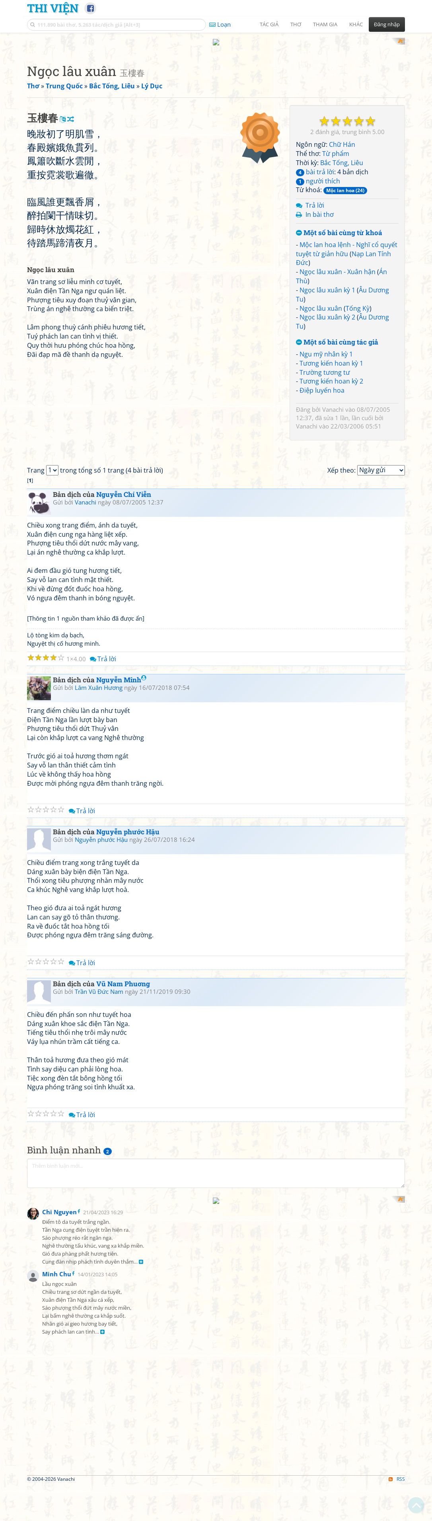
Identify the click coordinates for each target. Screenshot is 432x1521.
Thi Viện (52, 8)
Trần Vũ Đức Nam (99, 1141)
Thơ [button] (295, 24)
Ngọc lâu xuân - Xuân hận (338, 271)
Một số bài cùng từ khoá (339, 233)
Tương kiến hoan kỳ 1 (331, 363)
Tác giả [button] (269, 24)
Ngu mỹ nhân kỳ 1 (326, 354)
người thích (318, 181)
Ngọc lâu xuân (321, 308)
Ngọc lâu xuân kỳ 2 (327, 317)
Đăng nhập (387, 24)
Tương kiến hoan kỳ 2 (331, 381)
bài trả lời (315, 171)
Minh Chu (56, 1423)
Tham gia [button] (325, 24)
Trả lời (315, 205)
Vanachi (333, 409)
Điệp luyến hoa (322, 390)
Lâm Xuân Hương (99, 837)
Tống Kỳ (358, 308)
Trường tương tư (325, 372)
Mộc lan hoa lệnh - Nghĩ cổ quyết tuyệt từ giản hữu (346, 249)
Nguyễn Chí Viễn (123, 643)
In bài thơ (320, 214)
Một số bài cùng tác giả (337, 342)
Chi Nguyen (59, 1361)
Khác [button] (356, 24)
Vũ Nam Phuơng (123, 1132)
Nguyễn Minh (121, 829)
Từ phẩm (335, 153)
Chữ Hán (342, 144)
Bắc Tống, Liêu (341, 162)
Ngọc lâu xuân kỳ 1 (327, 290)
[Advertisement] (156, 160)
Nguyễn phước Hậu (128, 980)
